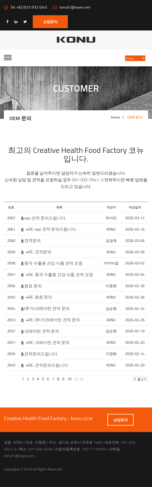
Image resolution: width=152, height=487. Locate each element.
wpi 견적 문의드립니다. (45, 218)
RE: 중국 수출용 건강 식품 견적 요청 (60, 275)
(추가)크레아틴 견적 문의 (47, 308)
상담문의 (50, 21)
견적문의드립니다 (40, 354)
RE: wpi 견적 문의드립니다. (52, 229)
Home (115, 117)
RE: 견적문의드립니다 (48, 365)
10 (69, 379)
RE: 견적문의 (39, 252)
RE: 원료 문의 (40, 297)
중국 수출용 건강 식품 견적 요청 (53, 263)
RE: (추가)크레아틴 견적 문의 (54, 320)
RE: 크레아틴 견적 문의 (49, 342)
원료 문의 (33, 286)
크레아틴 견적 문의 (41, 331)
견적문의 (32, 241)
